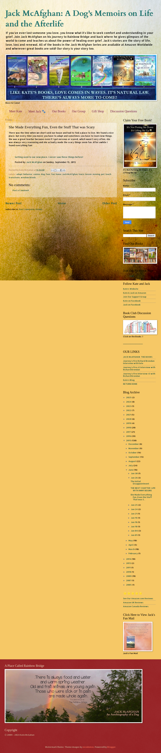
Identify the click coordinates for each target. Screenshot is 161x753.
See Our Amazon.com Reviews (138, 598)
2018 (128, 427)
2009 (129, 576)
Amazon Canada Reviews (135, 606)
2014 (129, 559)
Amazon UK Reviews (133, 602)
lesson (88, 174)
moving (96, 174)
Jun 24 (134, 509)
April (131, 545)
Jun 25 (134, 505)
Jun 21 (134, 513)
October (132, 452)
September (134, 457)
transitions (14, 177)
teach (108, 174)
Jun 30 (134, 473)
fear (48, 174)
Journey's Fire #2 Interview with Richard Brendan (139, 368)
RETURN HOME (130, 384)
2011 (128, 567)
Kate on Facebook (132, 301)
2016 (128, 436)
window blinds (28, 177)
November (133, 448)
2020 (129, 419)
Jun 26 (134, 477)
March (131, 549)
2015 (129, 440)
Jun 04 (134, 530)
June (131, 470)
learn (81, 174)
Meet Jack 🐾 (37, 111)
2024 (129, 402)
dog (43, 174)
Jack (131, 276)
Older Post (109, 203)
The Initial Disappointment (140, 482)
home (58, 174)
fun (53, 174)
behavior (27, 174)
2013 (128, 563)
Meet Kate (15, 111)
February (133, 553)
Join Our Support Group (134, 296)
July (130, 465)
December (133, 444)
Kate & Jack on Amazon (134, 293)
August (132, 461)
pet (102, 174)
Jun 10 (134, 526)
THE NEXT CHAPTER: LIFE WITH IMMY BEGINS (143, 489)
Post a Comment (21, 190)
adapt (19, 174)
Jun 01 (134, 535)
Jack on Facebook (131, 304)
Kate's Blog (129, 380)
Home (62, 203)
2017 (128, 432)
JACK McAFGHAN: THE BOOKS (137, 357)
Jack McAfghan (34, 162)
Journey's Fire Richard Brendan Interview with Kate (138, 362)
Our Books (59, 111)
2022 (129, 410)
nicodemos (88, 747)
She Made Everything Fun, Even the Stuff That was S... (141, 497)
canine (36, 174)
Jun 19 (134, 518)
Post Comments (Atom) (30, 209)
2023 (129, 406)
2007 (129, 580)
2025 (129, 397)
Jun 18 (134, 522)
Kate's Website (130, 289)
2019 (129, 423)
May (130, 540)
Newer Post (13, 203)
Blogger (111, 747)
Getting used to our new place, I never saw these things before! (49, 157)
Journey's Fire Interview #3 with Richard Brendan (139, 374)
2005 (129, 585)
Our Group (78, 111)
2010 (129, 572)
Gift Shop (98, 111)
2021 (128, 414)
